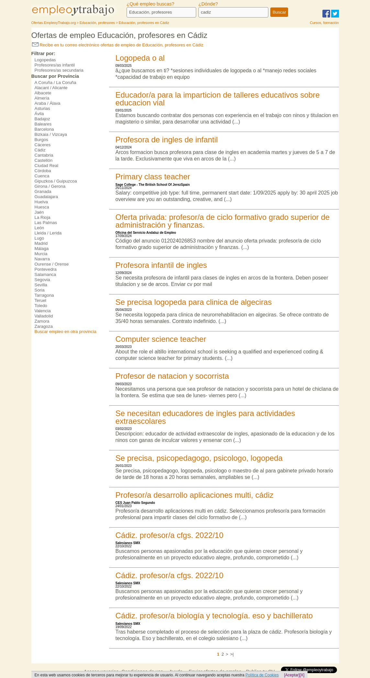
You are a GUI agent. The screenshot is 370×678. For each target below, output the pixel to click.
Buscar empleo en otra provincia (65, 331)
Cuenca (42, 175)
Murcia (41, 253)
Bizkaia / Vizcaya (51, 134)
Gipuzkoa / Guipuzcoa (56, 181)
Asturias (42, 108)
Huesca (42, 207)
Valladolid (44, 316)
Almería (42, 98)
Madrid (41, 243)
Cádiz (40, 150)
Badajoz (42, 118)
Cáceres (43, 144)
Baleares (43, 124)
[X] (302, 675)
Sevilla (41, 284)
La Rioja (42, 217)
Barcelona (44, 129)
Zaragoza (44, 326)
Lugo (39, 238)
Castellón (44, 160)
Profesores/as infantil (55, 65)
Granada (43, 191)
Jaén (39, 212)
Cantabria (44, 155)
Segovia (42, 279)
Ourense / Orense (52, 264)
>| (232, 654)
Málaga (42, 248)
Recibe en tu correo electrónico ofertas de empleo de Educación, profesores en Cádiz (118, 44)
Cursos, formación (324, 23)
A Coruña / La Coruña (55, 82)
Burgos (41, 139)
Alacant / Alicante (51, 87)
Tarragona (44, 295)
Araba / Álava (48, 103)
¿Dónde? (208, 3)
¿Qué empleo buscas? (150, 3)
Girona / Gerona (50, 186)
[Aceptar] (292, 675)
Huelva (41, 201)
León (39, 227)
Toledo (41, 305)
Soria (40, 290)
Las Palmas (46, 222)
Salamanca (45, 274)
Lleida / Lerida (48, 233)
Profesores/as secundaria (59, 70)
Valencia (43, 310)
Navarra (42, 258)
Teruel (40, 300)
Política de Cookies (262, 675)
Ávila (39, 113)
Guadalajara (46, 196)
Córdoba (43, 170)
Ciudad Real (46, 165)
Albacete (43, 92)
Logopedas (45, 59)
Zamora (42, 321)
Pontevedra (46, 269)
